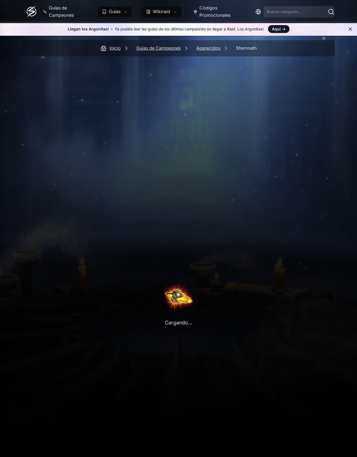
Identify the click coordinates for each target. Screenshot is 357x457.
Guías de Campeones (158, 48)
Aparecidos (208, 48)
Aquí (279, 29)
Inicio (115, 48)
